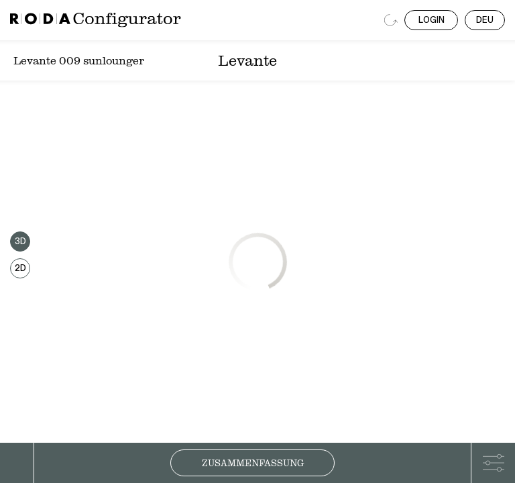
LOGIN (431, 20)
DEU (485, 20)
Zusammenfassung (253, 463)
